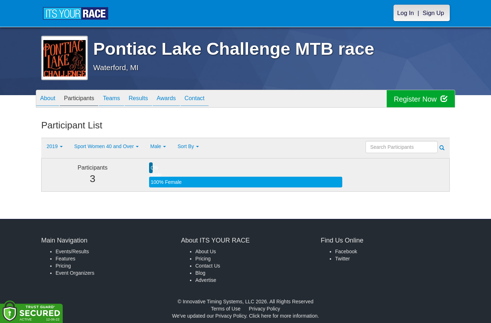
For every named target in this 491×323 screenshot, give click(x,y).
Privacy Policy (264, 309)
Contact (214, 99)
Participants (84, 99)
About (49, 99)
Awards (182, 99)
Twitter (342, 258)
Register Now (421, 99)
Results (151, 99)
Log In (405, 13)
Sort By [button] (188, 146)
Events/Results (72, 251)
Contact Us (207, 266)
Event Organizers (75, 273)
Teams (120, 99)
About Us (205, 251)
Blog (200, 273)
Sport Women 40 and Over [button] (106, 146)
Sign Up (433, 13)
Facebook (346, 251)
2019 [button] (55, 146)
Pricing (63, 266)
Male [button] (158, 146)
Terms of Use (225, 309)
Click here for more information (283, 316)
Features (65, 258)
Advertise (205, 280)
